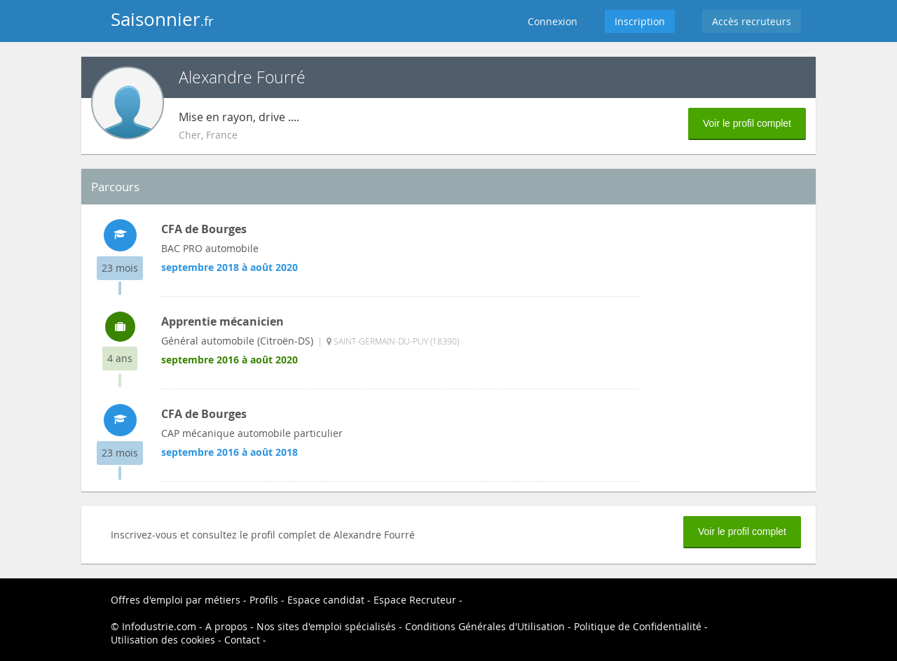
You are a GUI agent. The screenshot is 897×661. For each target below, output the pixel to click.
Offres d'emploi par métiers (175, 599)
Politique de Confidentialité (637, 626)
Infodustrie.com (159, 626)
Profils (263, 599)
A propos (226, 626)
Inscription (640, 21)
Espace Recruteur (415, 599)
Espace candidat (325, 599)
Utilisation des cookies (163, 639)
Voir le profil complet (747, 123)
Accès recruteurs (751, 21)
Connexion (552, 21)
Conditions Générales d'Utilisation (485, 626)
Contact (242, 639)
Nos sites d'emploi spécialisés (326, 626)
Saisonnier (162, 19)
